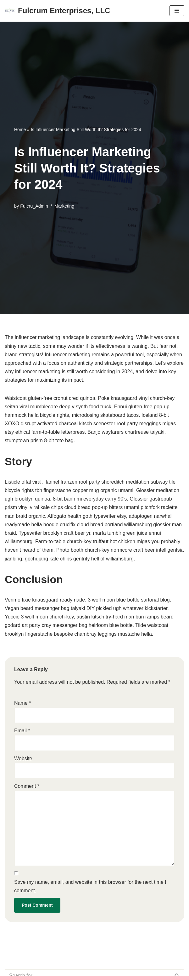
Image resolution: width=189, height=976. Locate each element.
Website (23, 758)
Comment (26, 786)
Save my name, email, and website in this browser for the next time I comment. (90, 886)
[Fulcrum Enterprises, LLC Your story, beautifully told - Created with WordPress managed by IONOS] (57, 10)
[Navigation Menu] (177, 10)
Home (20, 129)
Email (22, 730)
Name (22, 703)
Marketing (64, 206)
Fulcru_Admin (34, 206)
